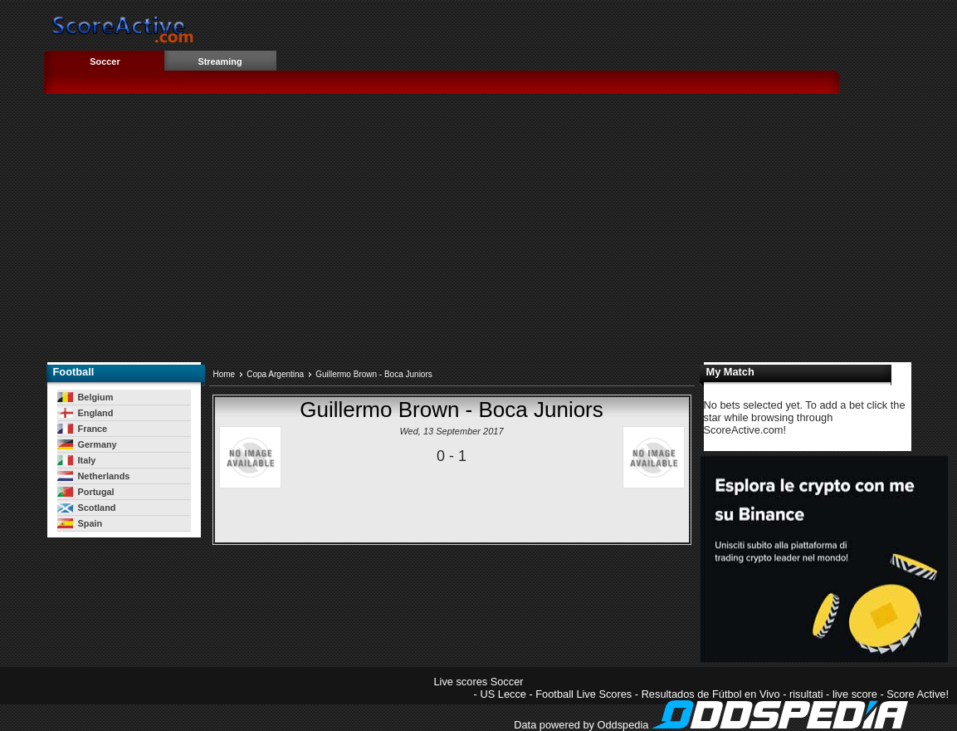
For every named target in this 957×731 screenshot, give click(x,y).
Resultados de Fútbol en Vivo (711, 694)
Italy (76, 460)
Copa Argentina (275, 374)
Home (224, 374)
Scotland (86, 508)
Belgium (85, 397)
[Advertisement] (500, 233)
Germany (87, 444)
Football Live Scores (583, 694)
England (85, 413)
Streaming (220, 61)
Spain (80, 523)
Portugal (86, 492)
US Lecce (502, 694)
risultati (806, 694)
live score (854, 694)
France (82, 429)
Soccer (105, 61)
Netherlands (93, 476)
